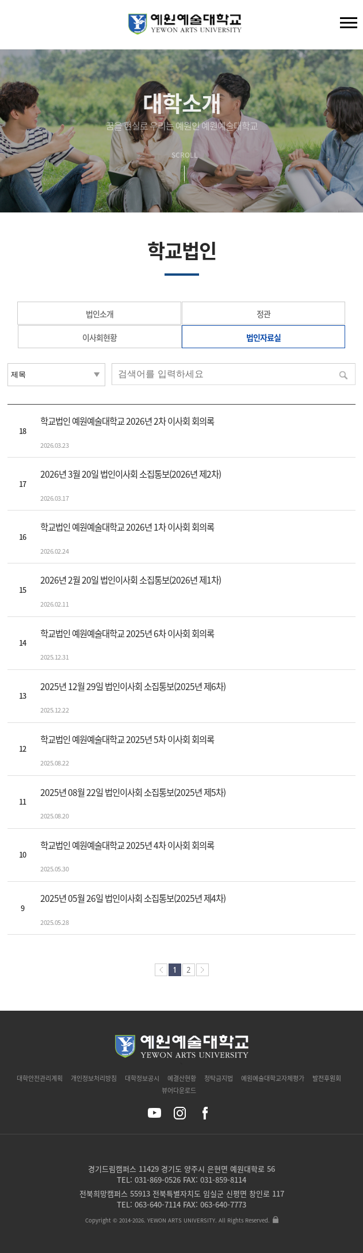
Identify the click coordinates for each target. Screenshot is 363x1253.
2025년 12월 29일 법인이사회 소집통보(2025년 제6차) (133, 686)
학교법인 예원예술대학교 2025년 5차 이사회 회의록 (127, 739)
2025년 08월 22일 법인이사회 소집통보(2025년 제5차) (133, 792)
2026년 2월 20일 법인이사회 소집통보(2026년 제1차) (130, 579)
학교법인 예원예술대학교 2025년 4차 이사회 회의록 (127, 845)
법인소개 (99, 313)
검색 (18, 27)
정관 (263, 313)
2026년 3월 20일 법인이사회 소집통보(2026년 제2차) (130, 474)
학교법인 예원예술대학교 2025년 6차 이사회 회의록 (127, 633)
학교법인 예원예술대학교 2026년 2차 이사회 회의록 (127, 421)
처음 (161, 969)
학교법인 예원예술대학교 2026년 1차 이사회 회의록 (127, 527)
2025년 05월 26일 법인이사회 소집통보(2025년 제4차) (133, 898)
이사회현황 (99, 337)
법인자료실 (263, 337)
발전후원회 (326, 1078)
